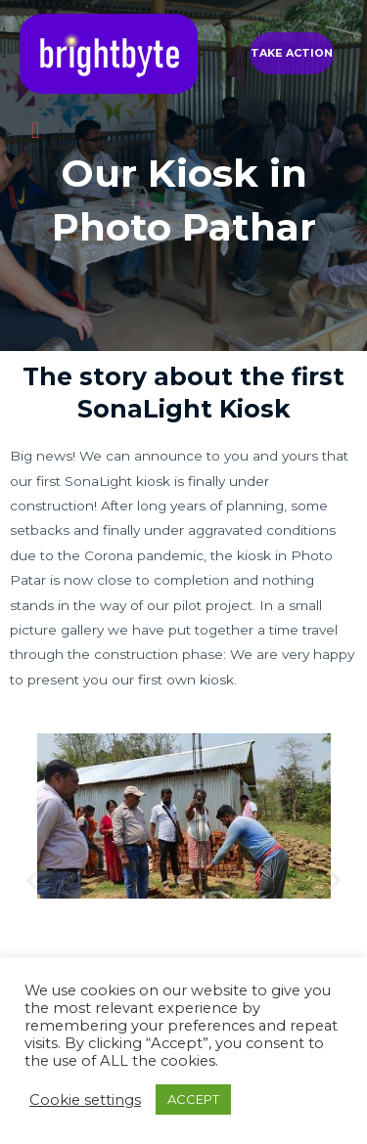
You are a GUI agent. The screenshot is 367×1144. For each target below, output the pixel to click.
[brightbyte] (109, 54)
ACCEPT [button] (193, 1099)
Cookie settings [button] (85, 1100)
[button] (292, 53)
